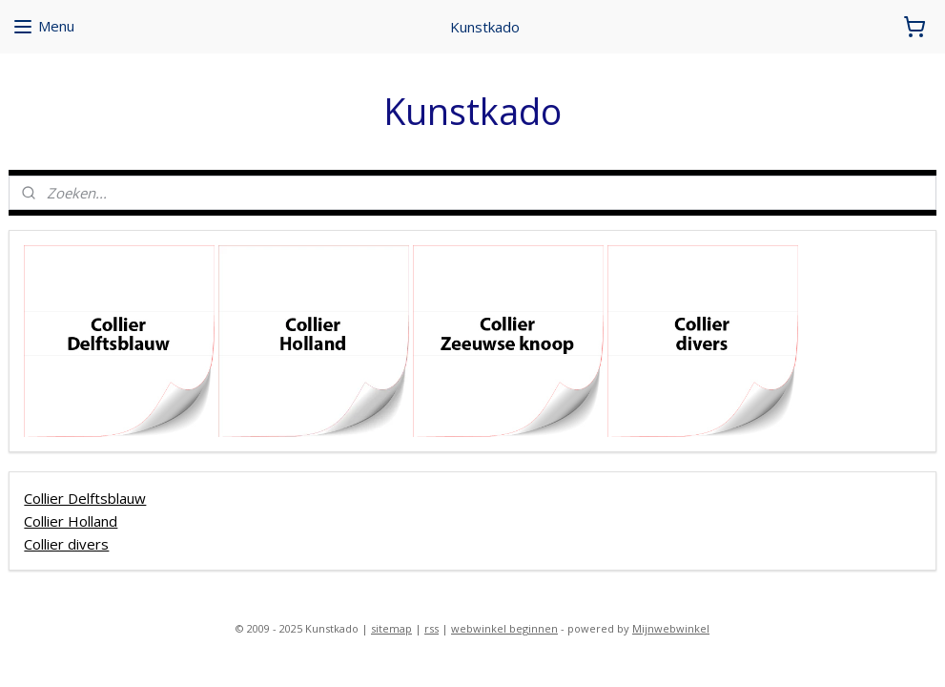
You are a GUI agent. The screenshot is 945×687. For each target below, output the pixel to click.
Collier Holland (70, 520)
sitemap (391, 628)
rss (431, 628)
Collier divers (66, 542)
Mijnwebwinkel (670, 628)
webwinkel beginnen (504, 628)
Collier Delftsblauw (85, 497)
